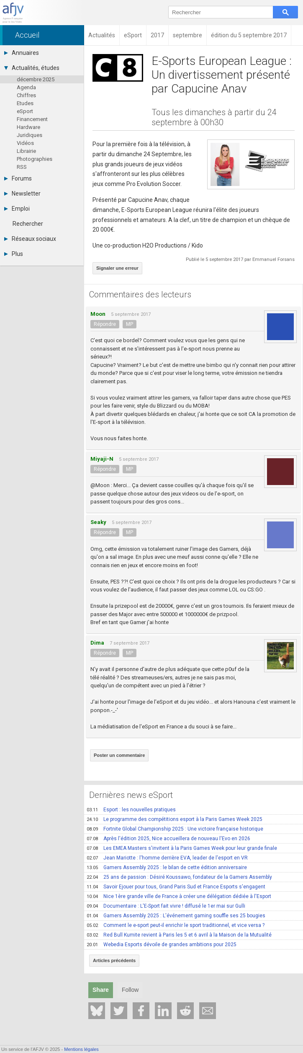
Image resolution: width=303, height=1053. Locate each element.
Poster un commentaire (119, 755)
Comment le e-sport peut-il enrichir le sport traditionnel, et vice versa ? (175, 925)
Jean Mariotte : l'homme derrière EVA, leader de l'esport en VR (167, 858)
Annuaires (21, 52)
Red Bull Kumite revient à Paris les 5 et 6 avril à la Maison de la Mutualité (179, 935)
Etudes (25, 103)
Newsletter (22, 193)
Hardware (28, 127)
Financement (32, 119)
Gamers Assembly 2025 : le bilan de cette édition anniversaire (167, 867)
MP (129, 324)
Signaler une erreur (117, 268)
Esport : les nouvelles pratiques (131, 810)
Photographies (34, 159)
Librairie (26, 151)
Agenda (26, 87)
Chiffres (26, 95)
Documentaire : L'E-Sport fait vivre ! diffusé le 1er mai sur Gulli (166, 906)
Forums (18, 178)
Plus (13, 253)
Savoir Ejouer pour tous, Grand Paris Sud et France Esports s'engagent (176, 887)
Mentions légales (81, 1049)
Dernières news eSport (131, 795)
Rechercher (28, 223)
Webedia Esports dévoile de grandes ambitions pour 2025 (161, 944)
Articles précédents (114, 960)
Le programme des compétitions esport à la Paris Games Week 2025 (174, 819)
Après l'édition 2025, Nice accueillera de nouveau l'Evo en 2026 (168, 838)
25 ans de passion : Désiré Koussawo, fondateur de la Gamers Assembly (179, 877)
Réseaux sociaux (30, 238)
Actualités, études (31, 68)
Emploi (17, 208)
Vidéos (25, 143)
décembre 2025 (35, 79)
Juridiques (29, 135)
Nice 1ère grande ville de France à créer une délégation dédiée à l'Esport (179, 896)
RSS (22, 167)
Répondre (105, 324)
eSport (25, 111)
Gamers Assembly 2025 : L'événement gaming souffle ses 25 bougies (176, 916)
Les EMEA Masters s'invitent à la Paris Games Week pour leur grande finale (182, 848)
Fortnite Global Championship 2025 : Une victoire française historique (175, 829)
